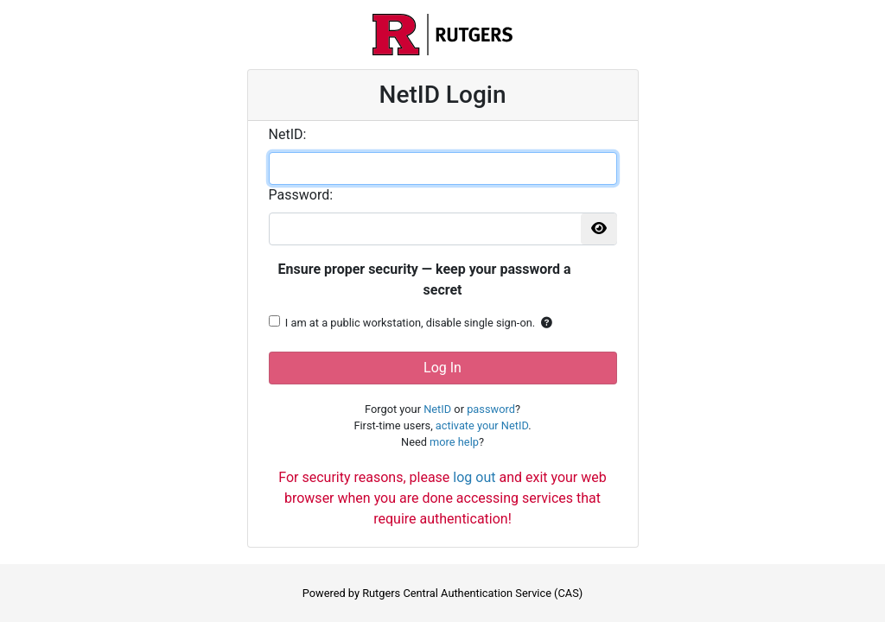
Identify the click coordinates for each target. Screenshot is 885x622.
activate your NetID (482, 425)
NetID (437, 409)
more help (454, 441)
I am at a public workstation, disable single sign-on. (410, 322)
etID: (288, 134)
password (491, 409)
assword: (301, 195)
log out (474, 477)
